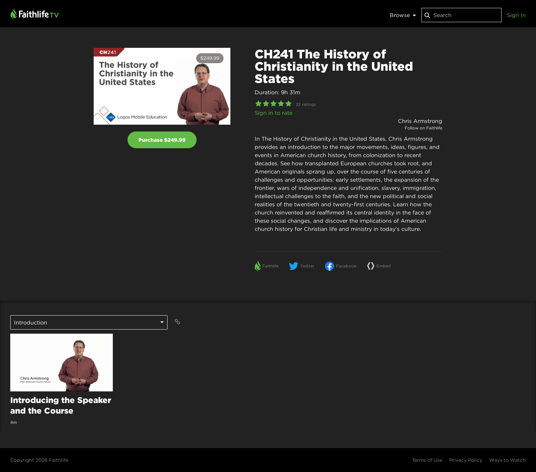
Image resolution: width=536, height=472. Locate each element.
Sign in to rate (273, 112)
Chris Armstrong (420, 120)
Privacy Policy (465, 460)
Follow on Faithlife (423, 127)
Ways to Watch (507, 460)
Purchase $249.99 (162, 140)
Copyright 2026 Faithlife (39, 460)
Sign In (516, 15)
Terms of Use (427, 460)
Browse (403, 15)
